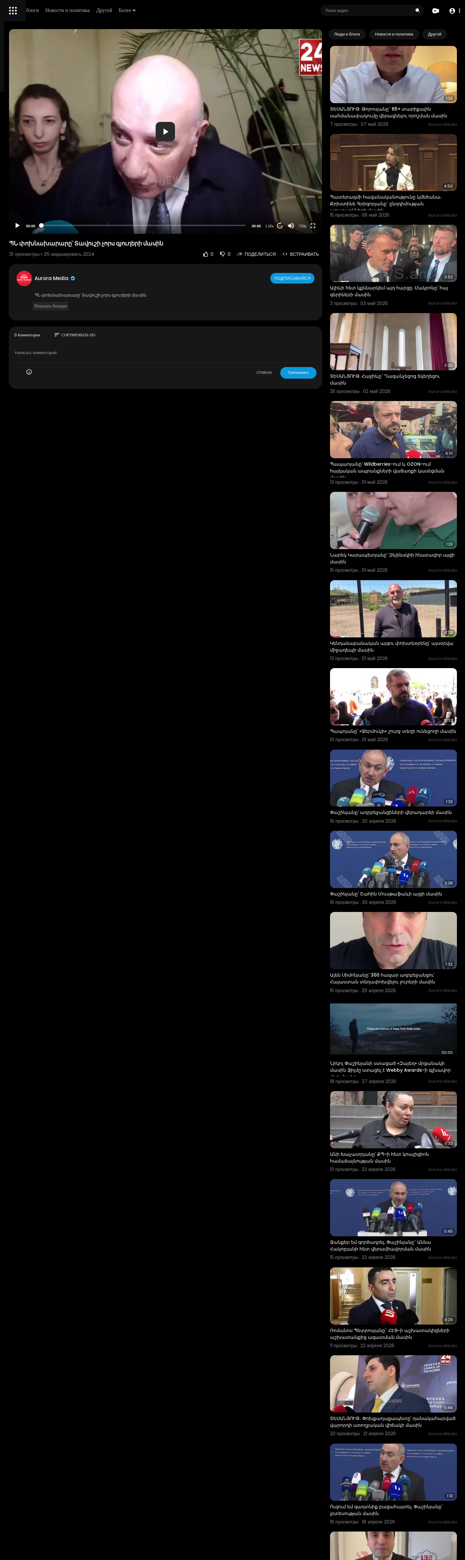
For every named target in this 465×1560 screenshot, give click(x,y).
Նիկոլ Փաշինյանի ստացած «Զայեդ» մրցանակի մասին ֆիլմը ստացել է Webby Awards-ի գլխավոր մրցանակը (406, 956)
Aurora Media (141, 278)
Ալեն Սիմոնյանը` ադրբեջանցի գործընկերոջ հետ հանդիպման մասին (402, 1419)
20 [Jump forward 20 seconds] (306, 225)
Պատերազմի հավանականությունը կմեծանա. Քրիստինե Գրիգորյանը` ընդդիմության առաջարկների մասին (400, 183)
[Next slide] (448, 34)
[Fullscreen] (339, 225)
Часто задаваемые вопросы (35, 197)
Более (218, 10)
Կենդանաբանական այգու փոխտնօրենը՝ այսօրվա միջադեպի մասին (406, 567)
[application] (221, 131)
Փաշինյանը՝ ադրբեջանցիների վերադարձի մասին (392, 720)
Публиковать (324, 372)
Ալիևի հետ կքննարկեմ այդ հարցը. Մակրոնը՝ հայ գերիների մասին (397, 258)
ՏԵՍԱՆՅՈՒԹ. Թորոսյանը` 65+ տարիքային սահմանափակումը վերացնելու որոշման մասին (406, 104)
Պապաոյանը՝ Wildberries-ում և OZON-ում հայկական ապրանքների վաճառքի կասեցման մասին (406, 415)
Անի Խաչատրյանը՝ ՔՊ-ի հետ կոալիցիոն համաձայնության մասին (405, 1031)
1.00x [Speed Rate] (295, 226)
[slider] (200, 225)
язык (42, 228)
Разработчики (21, 228)
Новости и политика (159, 10)
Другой (196, 10)
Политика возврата (26, 189)
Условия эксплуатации (30, 205)
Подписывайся (319, 278)
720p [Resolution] (328, 226)
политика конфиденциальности (38, 212)
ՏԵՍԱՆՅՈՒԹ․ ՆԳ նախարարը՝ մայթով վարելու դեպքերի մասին (401, 1495)
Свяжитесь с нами (40, 220)
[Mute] (317, 225)
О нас (13, 220)
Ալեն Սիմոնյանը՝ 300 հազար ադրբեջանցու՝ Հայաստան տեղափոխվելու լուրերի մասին (393, 877)
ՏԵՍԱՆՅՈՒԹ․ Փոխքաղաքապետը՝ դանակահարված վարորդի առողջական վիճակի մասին (405, 1267)
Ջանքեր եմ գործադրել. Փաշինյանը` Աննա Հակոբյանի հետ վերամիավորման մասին (406, 1108)
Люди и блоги (115, 10)
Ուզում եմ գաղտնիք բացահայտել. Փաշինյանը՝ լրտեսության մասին (397, 1342)
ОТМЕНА (290, 372)
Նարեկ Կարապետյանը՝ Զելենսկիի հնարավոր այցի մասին (398, 491)
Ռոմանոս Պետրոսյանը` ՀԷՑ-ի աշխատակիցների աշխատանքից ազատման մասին (397, 1188)
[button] (452, 11)
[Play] (103, 225)
